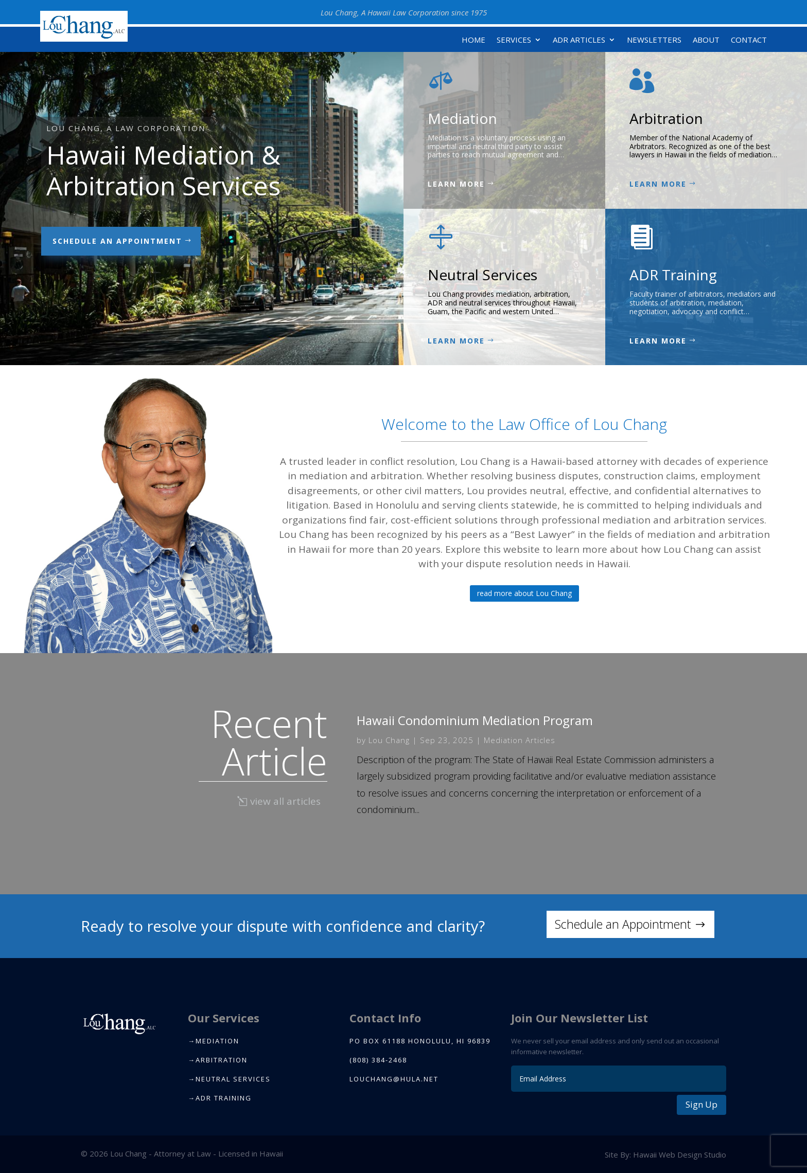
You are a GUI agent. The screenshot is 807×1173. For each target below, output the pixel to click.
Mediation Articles (519, 740)
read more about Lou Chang (524, 593)
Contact (749, 40)
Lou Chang (389, 740)
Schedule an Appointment (623, 924)
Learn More (456, 184)
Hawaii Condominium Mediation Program (475, 720)
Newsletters (654, 40)
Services (514, 40)
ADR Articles (579, 40)
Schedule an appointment (117, 241)
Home (473, 40)
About (706, 40)
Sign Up (701, 1104)
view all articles (285, 801)
